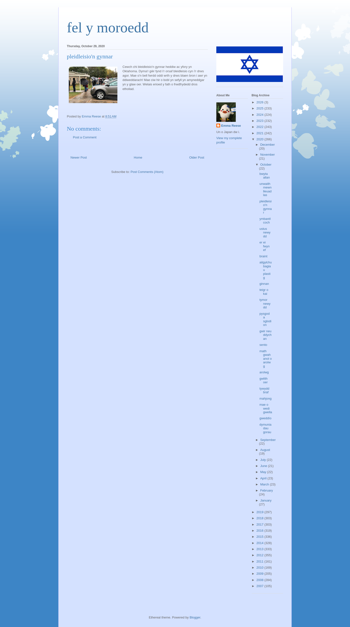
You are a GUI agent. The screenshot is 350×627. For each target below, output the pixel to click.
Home (138, 157)
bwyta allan (264, 175)
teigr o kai (263, 292)
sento (263, 345)
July (263, 460)
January (265, 500)
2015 (260, 536)
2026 (260, 102)
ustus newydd (264, 232)
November (267, 154)
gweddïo (265, 418)
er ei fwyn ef (264, 246)
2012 (260, 555)
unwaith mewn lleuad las (265, 189)
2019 (260, 512)
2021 (260, 133)
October (265, 164)
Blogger (195, 617)
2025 (260, 108)
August (265, 450)
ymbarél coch (265, 220)
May (263, 472)
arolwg (264, 372)
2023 (260, 121)
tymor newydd (264, 303)
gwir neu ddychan (265, 334)
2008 (260, 580)
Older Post (196, 157)
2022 (260, 127)
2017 (260, 524)
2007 (260, 586)
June (264, 466)
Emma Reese (231, 125)
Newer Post (78, 157)
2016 (260, 530)
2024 (260, 114)
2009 (260, 573)
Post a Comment (84, 137)
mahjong (265, 398)
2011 (260, 561)
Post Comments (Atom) (147, 172)
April (264, 478)
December (267, 144)
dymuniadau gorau (265, 428)
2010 (260, 567)
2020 (260, 139)
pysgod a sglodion (265, 319)
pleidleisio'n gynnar (265, 207)
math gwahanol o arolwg (265, 358)
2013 (260, 549)
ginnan (264, 284)
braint (263, 256)
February (266, 490)
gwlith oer (263, 380)
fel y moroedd (108, 27)
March (265, 484)
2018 (260, 518)
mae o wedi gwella (265, 408)
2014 (260, 543)
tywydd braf (264, 390)
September (268, 440)
